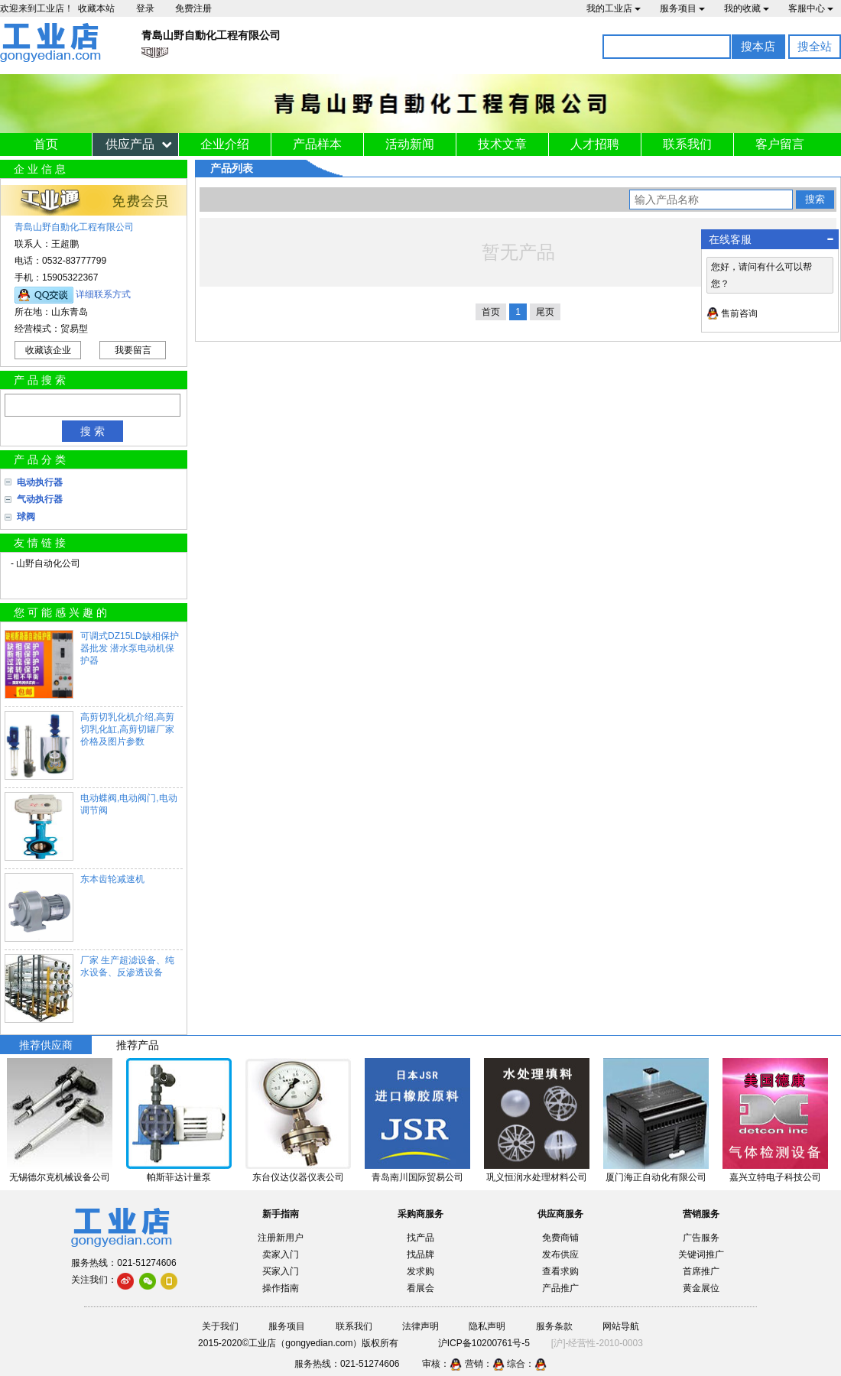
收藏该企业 (48, 350)
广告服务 (701, 1237)
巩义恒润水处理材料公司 (536, 1177)
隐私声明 (487, 1326)
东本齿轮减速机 (112, 879)
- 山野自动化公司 (45, 563)
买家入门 (280, 1271)
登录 (145, 8)
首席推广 (701, 1271)
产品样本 (317, 144)
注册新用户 (281, 1237)
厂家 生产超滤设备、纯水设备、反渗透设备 (127, 966)
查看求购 (560, 1271)
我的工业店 (613, 8)
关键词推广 (701, 1254)
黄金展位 (701, 1288)
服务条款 (554, 1326)
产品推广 (560, 1288)
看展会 (420, 1288)
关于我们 (220, 1326)
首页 (46, 144)
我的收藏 (746, 8)
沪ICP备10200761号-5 (484, 1343)
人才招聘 (594, 144)
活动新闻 (409, 144)
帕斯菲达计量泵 (179, 1177)
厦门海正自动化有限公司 (656, 1177)
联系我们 (687, 144)
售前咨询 (739, 313)
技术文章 (502, 144)
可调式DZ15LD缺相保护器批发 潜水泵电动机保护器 (129, 648)
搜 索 (92, 431)
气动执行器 (40, 499)
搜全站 (814, 46)
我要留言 (133, 350)
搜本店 (758, 46)
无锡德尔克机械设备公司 (59, 1177)
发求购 (420, 1271)
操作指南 (280, 1288)
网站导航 (620, 1326)
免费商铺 (560, 1237)
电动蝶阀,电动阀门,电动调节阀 (128, 804)
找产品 (420, 1237)
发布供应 (560, 1254)
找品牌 (420, 1254)
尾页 (545, 312)
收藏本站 (96, 8)
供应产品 (130, 144)
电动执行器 (40, 482)
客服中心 (810, 8)
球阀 (26, 516)
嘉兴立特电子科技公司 (775, 1177)
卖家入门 (280, 1254)
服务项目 (682, 8)
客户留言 (779, 144)
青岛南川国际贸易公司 (417, 1177)
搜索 (815, 199)
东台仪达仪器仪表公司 (298, 1177)
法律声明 (420, 1326)
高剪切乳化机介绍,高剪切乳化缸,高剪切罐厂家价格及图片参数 (127, 729)
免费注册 (193, 8)
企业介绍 (224, 144)
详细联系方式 (103, 294)
